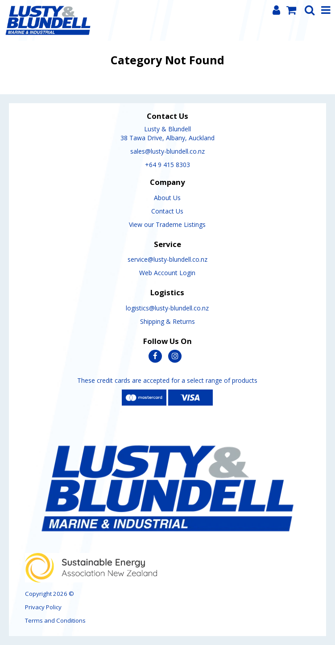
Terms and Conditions (55, 620)
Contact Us (167, 211)
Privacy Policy (43, 607)
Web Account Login (167, 272)
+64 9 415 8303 (167, 164)
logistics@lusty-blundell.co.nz (167, 308)
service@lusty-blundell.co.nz (167, 259)
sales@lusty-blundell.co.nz (167, 151)
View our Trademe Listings (167, 224)
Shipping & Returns (167, 321)
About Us (167, 197)
